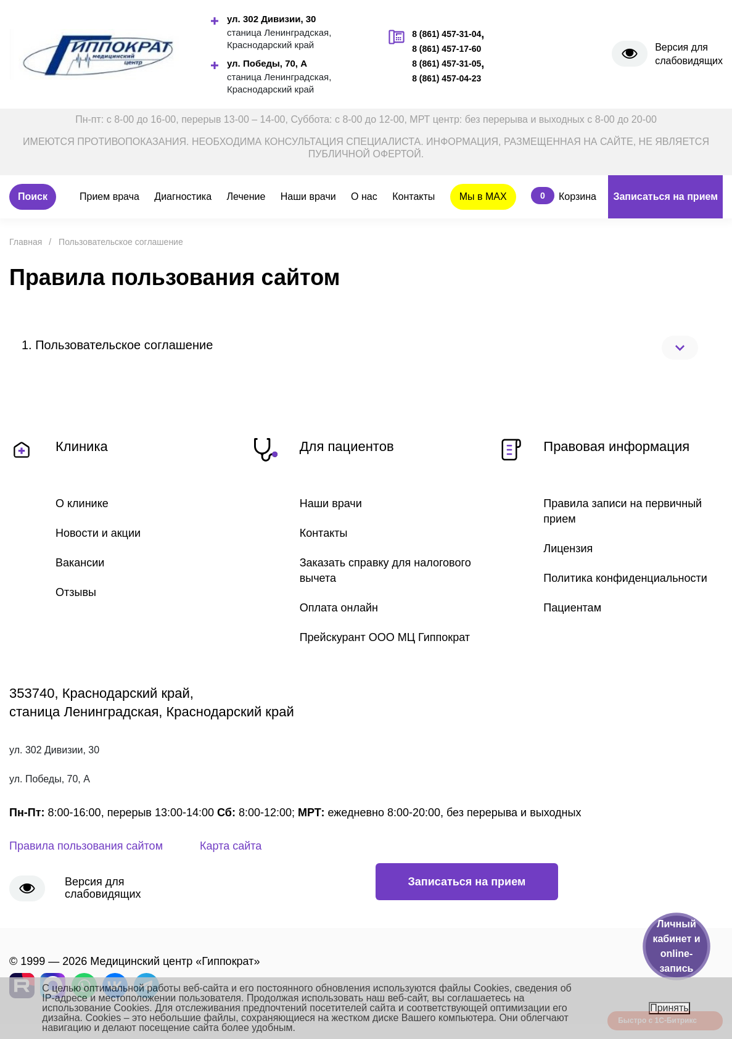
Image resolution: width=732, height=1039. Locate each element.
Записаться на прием (665, 196)
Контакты (413, 196)
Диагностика (183, 196)
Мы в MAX (483, 196)
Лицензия (568, 548)
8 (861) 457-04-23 (446, 78)
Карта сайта (230, 846)
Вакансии (80, 563)
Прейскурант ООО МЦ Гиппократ (385, 637)
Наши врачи (308, 196)
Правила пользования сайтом (86, 846)
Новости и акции (98, 533)
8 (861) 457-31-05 (446, 63)
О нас (364, 196)
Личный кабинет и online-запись (676, 946)
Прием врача (109, 196)
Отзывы (76, 592)
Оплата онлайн (339, 608)
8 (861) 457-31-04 (446, 34)
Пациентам (572, 608)
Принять (669, 1008)
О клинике (82, 503)
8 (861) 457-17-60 (446, 49)
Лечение (246, 196)
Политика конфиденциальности (625, 578)
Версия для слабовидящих (689, 54)
